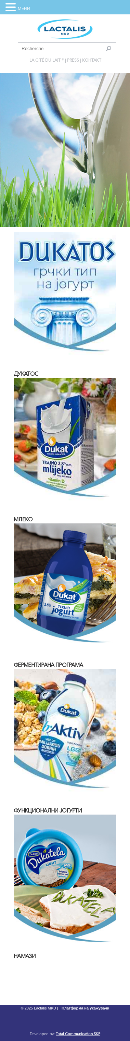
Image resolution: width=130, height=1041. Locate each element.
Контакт (91, 61)
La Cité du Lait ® (46, 61)
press (73, 61)
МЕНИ (24, 9)
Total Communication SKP (78, 1034)
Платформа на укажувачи (85, 1008)
